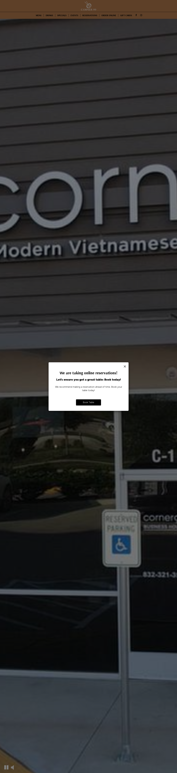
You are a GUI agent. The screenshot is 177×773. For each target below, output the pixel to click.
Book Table (88, 402)
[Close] (125, 366)
